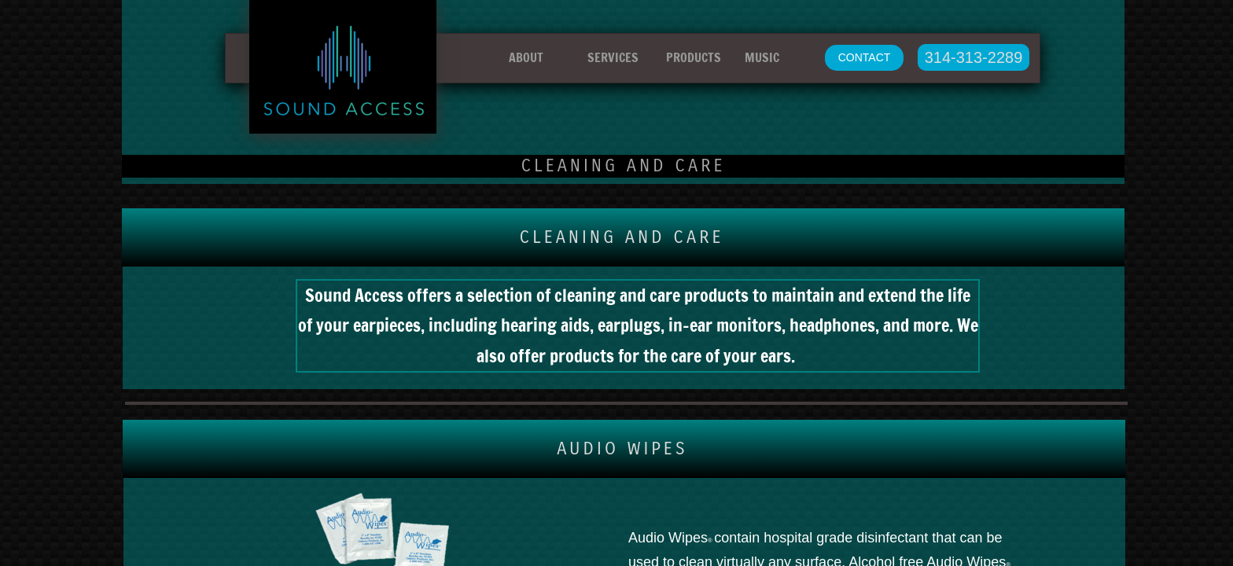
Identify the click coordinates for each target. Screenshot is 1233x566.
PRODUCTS (693, 57)
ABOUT (526, 57)
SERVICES (613, 57)
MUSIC (762, 57)
